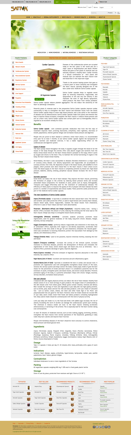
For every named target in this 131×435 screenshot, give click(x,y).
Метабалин (106, 123)
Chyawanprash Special (109, 77)
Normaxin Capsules (108, 121)
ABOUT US (102, 17)
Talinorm (105, 97)
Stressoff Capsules (108, 164)
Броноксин (106, 241)
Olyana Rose (106, 99)
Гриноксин (106, 259)
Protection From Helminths (23, 102)
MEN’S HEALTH (66, 17)
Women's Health (20, 67)
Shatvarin (105, 139)
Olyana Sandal (107, 79)
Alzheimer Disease (83, 409)
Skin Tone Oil (106, 151)
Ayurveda (81, 386)
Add (79, 398)
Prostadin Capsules (108, 72)
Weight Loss (18, 116)
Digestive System (20, 89)
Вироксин (105, 233)
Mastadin (105, 87)
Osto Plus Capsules (108, 113)
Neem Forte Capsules (109, 154)
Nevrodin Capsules (108, 167)
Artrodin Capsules (108, 108)
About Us (38, 423)
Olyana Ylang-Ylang (109, 141)
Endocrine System (20, 129)
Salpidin (105, 92)
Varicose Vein (19, 133)
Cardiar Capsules (108, 162)
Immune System (20, 125)
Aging (79, 404)
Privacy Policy (30, 423)
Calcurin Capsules (108, 228)
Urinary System (19, 120)
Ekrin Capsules (107, 256)
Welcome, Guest (82, 7)
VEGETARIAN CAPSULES (86, 52)
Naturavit (105, 192)
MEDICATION (41, 52)
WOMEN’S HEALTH (80, 17)
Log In (89, 7)
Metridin (105, 89)
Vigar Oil (105, 69)
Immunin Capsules (108, 187)
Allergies (80, 407)
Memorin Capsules (108, 180)
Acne (79, 395)
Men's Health (19, 62)
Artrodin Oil (106, 111)
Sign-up (96, 7)
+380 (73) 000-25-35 (31, 2)
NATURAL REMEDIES (69, 52)
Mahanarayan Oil (108, 177)
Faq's (14, 423)
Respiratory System (21, 80)
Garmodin (105, 254)
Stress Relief (19, 151)
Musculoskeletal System (22, 76)
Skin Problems (19, 111)
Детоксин (106, 134)
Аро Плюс (106, 126)
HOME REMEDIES (54, 52)
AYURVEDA (92, 17)
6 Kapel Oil (106, 246)
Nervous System (20, 84)
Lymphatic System (20, 142)
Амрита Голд (106, 195)
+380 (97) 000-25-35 (45, 2)
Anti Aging (18, 147)
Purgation (18, 98)
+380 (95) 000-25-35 (18, 2)
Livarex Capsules (108, 216)
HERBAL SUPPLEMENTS (51, 17)
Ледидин (105, 94)
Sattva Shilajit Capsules (110, 74)
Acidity (80, 389)
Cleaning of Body (20, 107)
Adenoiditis (81, 401)
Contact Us (47, 423)
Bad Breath (81, 412)
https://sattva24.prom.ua (70, 2)
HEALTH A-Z (37, 17)
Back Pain (80, 392)
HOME (28, 17)
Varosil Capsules (104, 410)
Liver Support (19, 93)
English (102, 7)
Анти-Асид (106, 208)
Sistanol (105, 231)
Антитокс (106, 136)
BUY (57, 2)
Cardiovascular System (22, 71)
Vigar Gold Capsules (109, 67)
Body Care (18, 138)
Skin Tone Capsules (108, 149)
